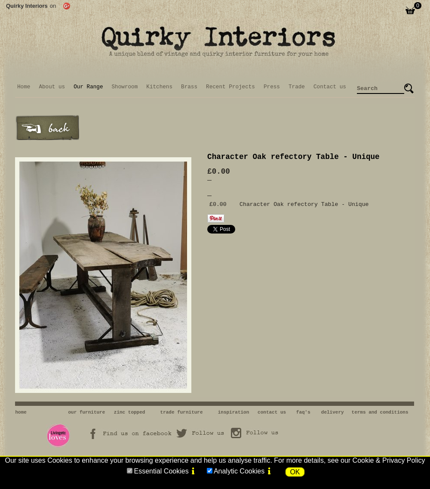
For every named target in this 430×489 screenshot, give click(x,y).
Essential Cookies (161, 471)
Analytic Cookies (239, 471)
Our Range (88, 87)
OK (295, 472)
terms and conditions (380, 412)
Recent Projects (230, 87)
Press (272, 87)
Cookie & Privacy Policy (389, 460)
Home (23, 87)
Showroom (125, 87)
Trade (297, 87)
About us (52, 87)
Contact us (329, 87)
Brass (189, 87)
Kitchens (159, 87)
